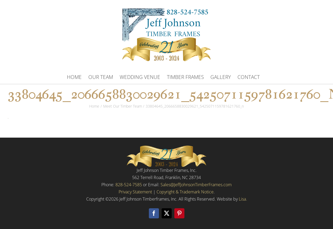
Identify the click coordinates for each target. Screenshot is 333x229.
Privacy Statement (135, 192)
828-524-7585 (128, 185)
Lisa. (243, 199)
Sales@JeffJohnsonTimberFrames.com (196, 185)
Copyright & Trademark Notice (185, 192)
